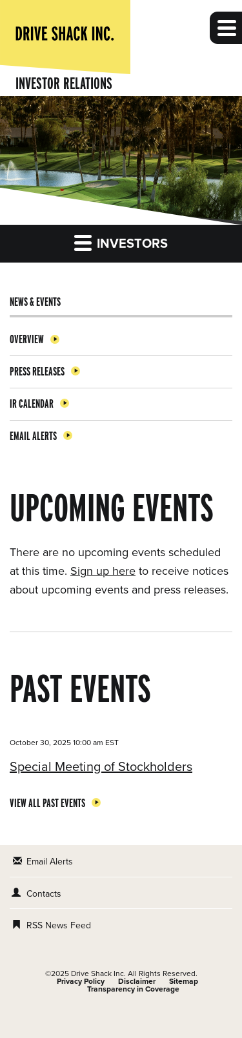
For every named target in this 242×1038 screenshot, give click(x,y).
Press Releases (37, 371)
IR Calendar (32, 403)
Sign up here (103, 571)
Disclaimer (137, 981)
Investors (121, 243)
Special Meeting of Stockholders (101, 767)
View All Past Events (47, 803)
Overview (27, 339)
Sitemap (183, 981)
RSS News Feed (58, 925)
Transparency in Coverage (133, 989)
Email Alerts (33, 436)
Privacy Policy (81, 981)
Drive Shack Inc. (98, 973)
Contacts (43, 893)
